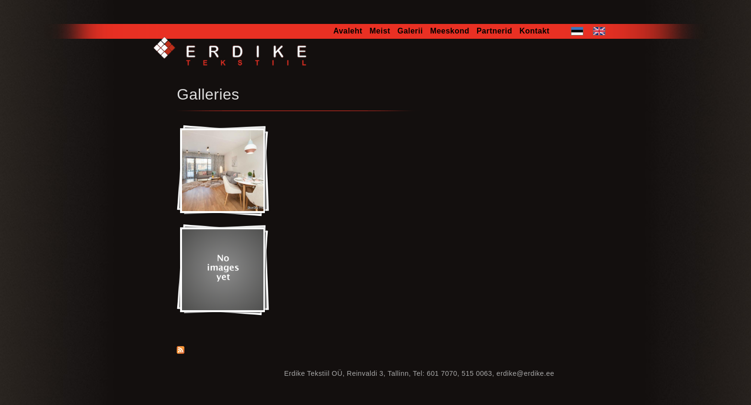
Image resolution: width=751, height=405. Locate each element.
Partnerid (494, 31)
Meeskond (449, 31)
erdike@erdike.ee (526, 373)
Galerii (410, 31)
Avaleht (348, 31)
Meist (380, 31)
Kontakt (534, 31)
